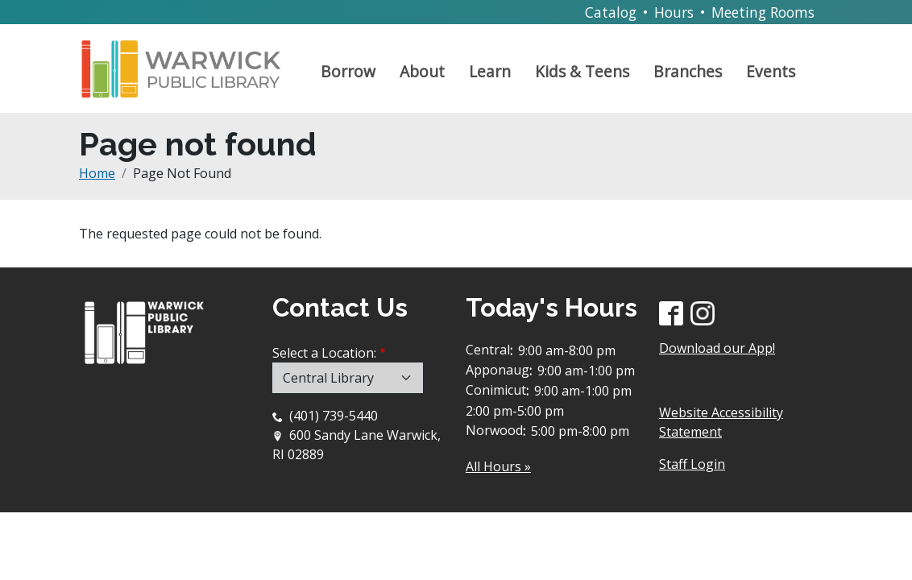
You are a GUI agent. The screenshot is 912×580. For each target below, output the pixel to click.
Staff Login (692, 464)
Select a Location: (324, 353)
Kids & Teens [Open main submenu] (582, 71)
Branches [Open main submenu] (687, 71)
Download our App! (717, 348)
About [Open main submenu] (422, 71)
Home (97, 173)
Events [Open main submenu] (770, 71)
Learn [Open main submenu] (490, 71)
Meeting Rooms (763, 12)
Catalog (610, 12)
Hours (674, 12)
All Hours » (498, 466)
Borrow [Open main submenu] (348, 71)
